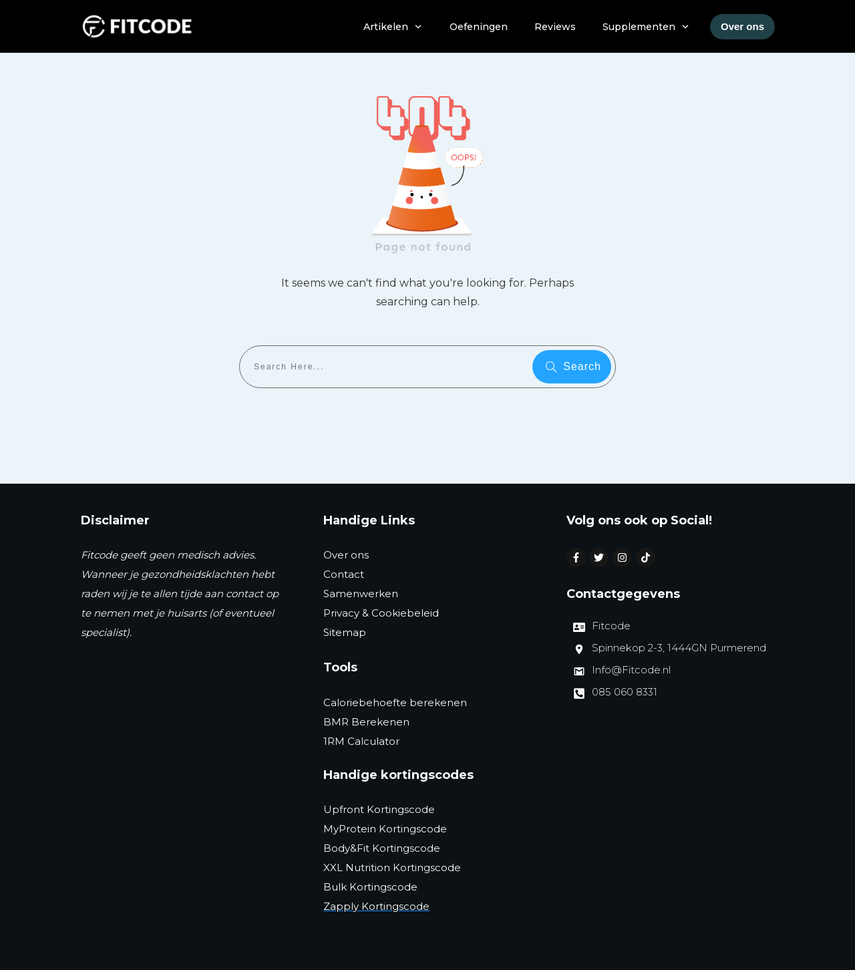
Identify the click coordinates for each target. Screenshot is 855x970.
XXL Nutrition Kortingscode (392, 867)
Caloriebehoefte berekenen (395, 702)
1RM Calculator (361, 741)
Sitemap (344, 632)
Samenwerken (360, 593)
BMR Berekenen (366, 721)
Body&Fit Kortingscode (381, 848)
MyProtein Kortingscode (385, 828)
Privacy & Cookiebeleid (381, 613)
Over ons (346, 554)
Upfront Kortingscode (379, 809)
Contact (343, 574)
